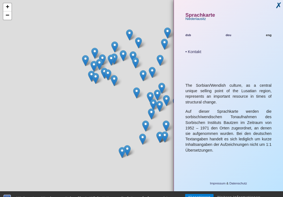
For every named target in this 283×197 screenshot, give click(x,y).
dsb (188, 35)
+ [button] (7, 7)
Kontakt (194, 52)
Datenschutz (238, 183)
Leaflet (164, 194)
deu (228, 35)
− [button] (7, 15)
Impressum (218, 183)
